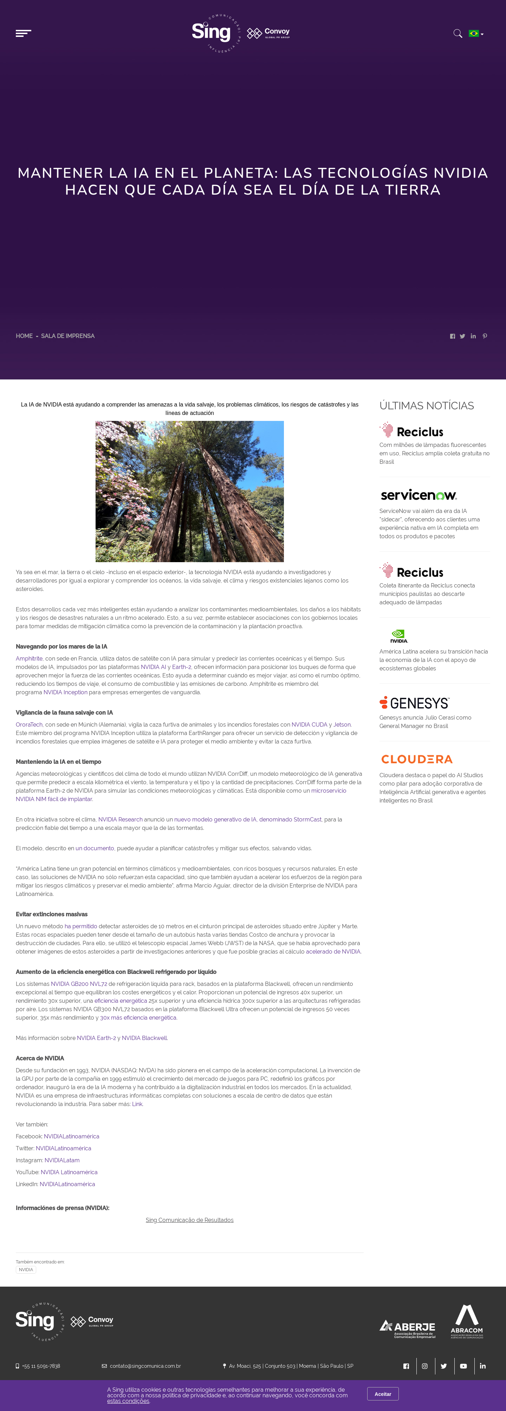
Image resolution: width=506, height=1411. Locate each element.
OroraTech (29, 724)
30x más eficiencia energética (138, 1017)
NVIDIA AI (153, 667)
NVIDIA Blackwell (144, 1038)
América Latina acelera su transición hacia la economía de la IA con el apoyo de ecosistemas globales (433, 660)
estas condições (128, 1401)
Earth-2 (181, 667)
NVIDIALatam (62, 1160)
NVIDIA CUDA (309, 724)
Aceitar (383, 1394)
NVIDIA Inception (65, 692)
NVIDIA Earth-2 (96, 1038)
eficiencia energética (121, 1000)
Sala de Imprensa (68, 336)
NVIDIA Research (120, 819)
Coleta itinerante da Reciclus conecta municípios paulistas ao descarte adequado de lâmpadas (427, 594)
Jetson (342, 724)
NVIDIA (26, 1269)
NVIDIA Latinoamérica (69, 1172)
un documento (95, 848)
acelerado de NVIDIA (333, 951)
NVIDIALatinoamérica (71, 1136)
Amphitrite (29, 658)
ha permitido (81, 926)
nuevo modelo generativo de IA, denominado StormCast (248, 819)
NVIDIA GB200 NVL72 (79, 984)
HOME (24, 336)
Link (137, 1104)
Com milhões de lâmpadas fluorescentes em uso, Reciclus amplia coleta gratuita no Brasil (434, 453)
